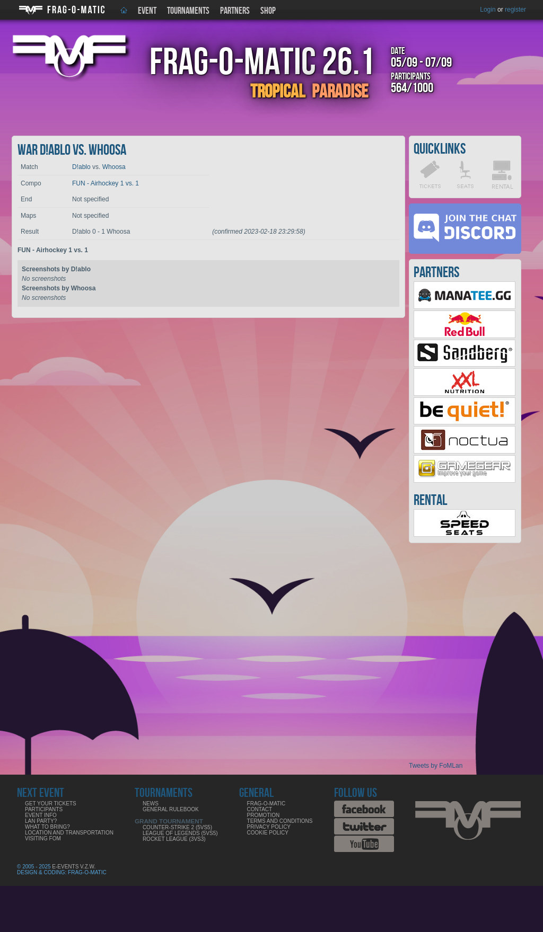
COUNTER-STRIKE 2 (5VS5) (177, 827)
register (515, 9)
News (151, 803)
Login (487, 9)
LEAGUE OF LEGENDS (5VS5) (180, 833)
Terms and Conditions (280, 821)
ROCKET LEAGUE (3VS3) (174, 839)
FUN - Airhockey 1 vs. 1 (105, 183)
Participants (44, 809)
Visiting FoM (43, 838)
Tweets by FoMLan (435, 765)
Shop (268, 10)
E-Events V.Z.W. (73, 866)
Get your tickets (50, 803)
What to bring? (47, 827)
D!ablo (81, 167)
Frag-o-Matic (266, 803)
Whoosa (114, 167)
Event (147, 10)
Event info (41, 815)
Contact (260, 809)
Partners (235, 10)
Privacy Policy (269, 827)
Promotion (263, 815)
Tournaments (188, 10)
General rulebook (171, 809)
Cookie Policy (267, 833)
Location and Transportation (69, 833)
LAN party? (41, 821)
